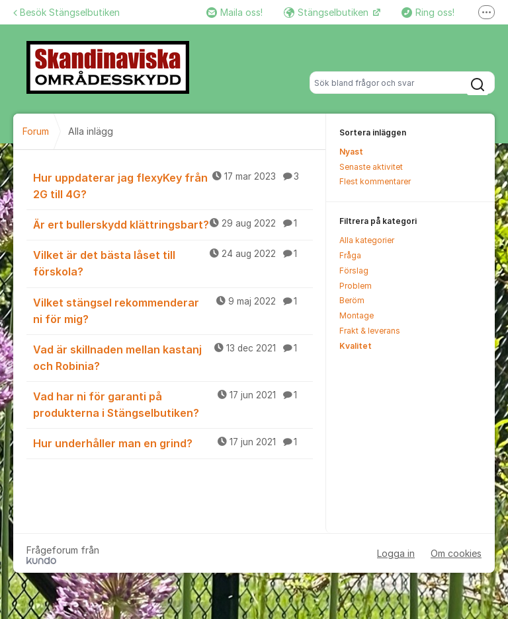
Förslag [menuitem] (353, 270)
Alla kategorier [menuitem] (366, 240)
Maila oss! (234, 12)
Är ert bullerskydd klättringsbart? (173, 224)
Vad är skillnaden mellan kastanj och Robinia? (173, 357)
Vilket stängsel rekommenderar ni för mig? (173, 310)
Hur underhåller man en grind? (173, 442)
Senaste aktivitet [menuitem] (371, 167)
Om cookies (456, 553)
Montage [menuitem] (356, 315)
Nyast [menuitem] (351, 152)
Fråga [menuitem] (350, 255)
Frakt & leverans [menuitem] (369, 331)
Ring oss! (428, 12)
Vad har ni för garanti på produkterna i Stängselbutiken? (173, 403)
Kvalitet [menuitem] (355, 346)
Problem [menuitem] (355, 286)
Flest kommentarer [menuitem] (375, 181)
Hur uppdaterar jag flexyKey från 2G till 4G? (173, 185)
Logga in (396, 553)
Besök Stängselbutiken (66, 12)
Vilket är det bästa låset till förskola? (173, 262)
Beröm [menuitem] (351, 300)
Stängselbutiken (327, 12)
